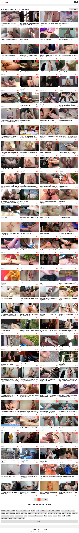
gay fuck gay (30, 513)
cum (60, 513)
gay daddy (68, 515)
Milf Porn (65, 5)
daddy (13, 510)
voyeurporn (75, 5)
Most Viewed (33, 5)
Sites (50, 5)
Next (46, 499)
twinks (42, 513)
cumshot (10, 518)
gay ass (63, 513)
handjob (3, 513)
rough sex (67, 510)
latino (25, 515)
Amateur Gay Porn (5, 5)
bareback (3, 510)
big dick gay (12, 513)
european (41, 515)
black (45, 515)
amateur (8, 510)
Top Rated (23, 5)
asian (15, 518)
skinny (49, 510)
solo (29, 510)
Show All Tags (39, 521)
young (37, 510)
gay (46, 513)
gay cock (30, 515)
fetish (53, 510)
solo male (50, 513)
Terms (45, 529)
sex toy (2, 515)
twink (59, 515)
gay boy (17, 510)
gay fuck (55, 515)
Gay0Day (57, 5)
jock (26, 513)
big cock (69, 513)
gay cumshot (43, 510)
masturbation (4, 518)
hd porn (33, 510)
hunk (62, 510)
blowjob (50, 515)
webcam (19, 518)
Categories (42, 5)
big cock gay (23, 510)
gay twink (37, 513)
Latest (15, 5)
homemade (74, 513)
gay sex (72, 510)
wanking (35, 515)
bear (22, 513)
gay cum (12, 515)
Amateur (5, 2)
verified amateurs (19, 515)
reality (7, 515)
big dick (18, 513)
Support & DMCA (36, 529)
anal (7, 513)
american (58, 510)
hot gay (55, 513)
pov (24, 518)
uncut (63, 515)
